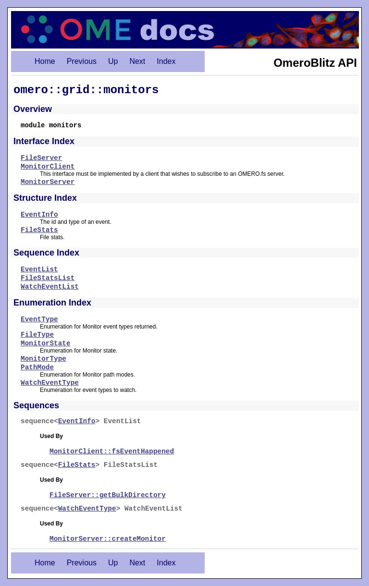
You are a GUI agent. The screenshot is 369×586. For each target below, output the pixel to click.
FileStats (39, 230)
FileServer (41, 158)
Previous (82, 61)
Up (113, 61)
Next (137, 61)
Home (45, 61)
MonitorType (43, 359)
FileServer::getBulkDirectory (107, 495)
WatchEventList (50, 287)
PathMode (37, 367)
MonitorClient (47, 167)
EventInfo (39, 215)
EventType (39, 319)
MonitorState (46, 343)
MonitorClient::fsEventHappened (111, 451)
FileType (37, 335)
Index (166, 61)
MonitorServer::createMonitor (107, 539)
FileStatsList (47, 278)
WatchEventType (50, 383)
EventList (39, 269)
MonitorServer (47, 182)
